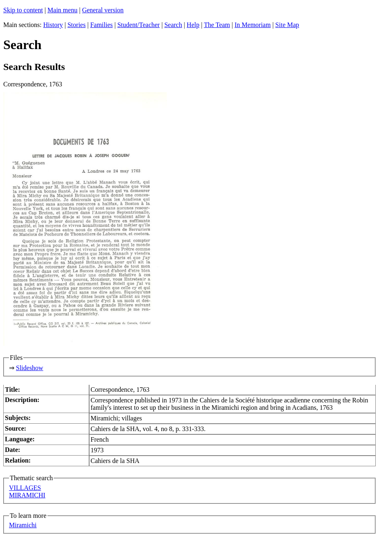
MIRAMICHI (27, 495)
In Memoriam (253, 24)
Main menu (62, 10)
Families (101, 24)
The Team (217, 24)
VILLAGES (25, 487)
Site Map (287, 24)
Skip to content (23, 10)
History (53, 24)
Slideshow (29, 367)
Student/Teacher (138, 24)
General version (103, 10)
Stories (76, 24)
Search (173, 24)
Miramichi (23, 525)
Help (193, 24)
